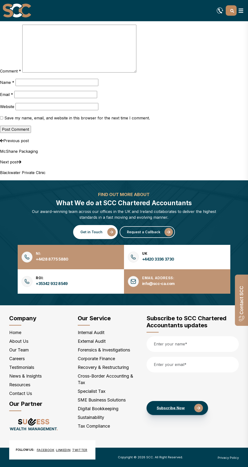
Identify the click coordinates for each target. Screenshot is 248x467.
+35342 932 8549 (52, 283)
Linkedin (63, 450)
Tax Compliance (94, 426)
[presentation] (183, 386)
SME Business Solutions (102, 399)
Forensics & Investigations (104, 349)
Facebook (45, 450)
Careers (17, 358)
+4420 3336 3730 (158, 259)
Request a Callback (143, 232)
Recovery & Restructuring (103, 367)
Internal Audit (91, 332)
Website (7, 106)
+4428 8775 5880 (52, 259)
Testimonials (21, 367)
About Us (18, 341)
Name (7, 82)
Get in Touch (91, 232)
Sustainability (91, 417)
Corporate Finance (96, 358)
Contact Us (20, 393)
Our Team (19, 349)
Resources (19, 384)
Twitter (79, 450)
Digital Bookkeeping (98, 408)
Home (15, 332)
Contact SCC (241, 303)
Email (6, 94)
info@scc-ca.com (158, 283)
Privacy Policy (228, 458)
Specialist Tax (91, 391)
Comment (10, 71)
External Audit (92, 341)
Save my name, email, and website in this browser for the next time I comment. (77, 118)
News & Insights (25, 376)
